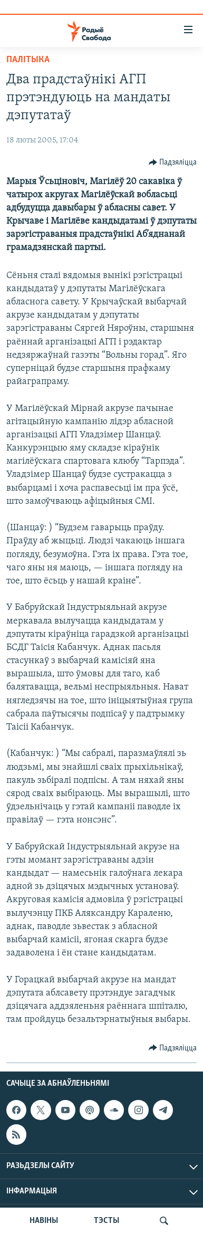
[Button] (173, 162)
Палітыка (28, 60)
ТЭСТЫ (106, 1221)
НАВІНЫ (44, 1221)
